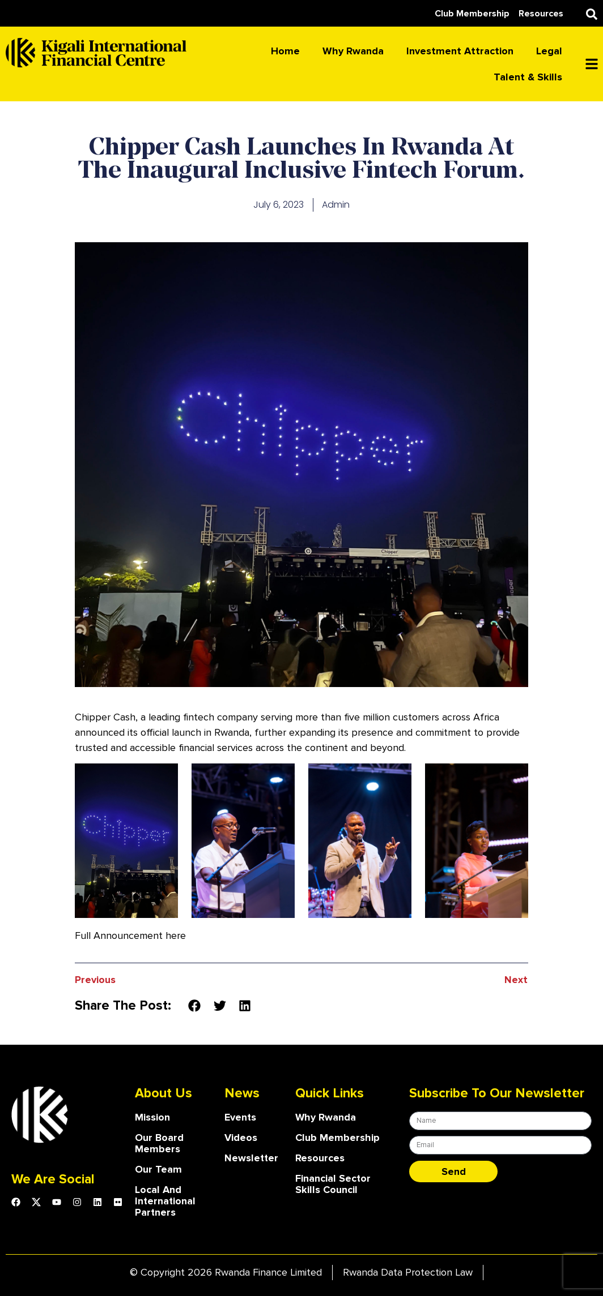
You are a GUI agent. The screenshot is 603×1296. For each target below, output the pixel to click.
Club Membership (337, 1137)
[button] (591, 14)
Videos (240, 1137)
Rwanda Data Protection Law (408, 1272)
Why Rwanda (353, 51)
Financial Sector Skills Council (333, 1184)
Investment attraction (459, 51)
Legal (549, 51)
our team (158, 1169)
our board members (159, 1143)
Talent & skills (528, 77)
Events (240, 1117)
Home (285, 51)
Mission (152, 1117)
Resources (320, 1158)
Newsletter (251, 1158)
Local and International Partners (166, 1201)
